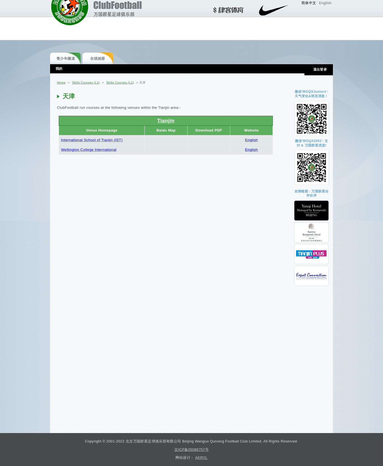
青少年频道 (65, 58)
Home (61, 82)
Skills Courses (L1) (86, 82)
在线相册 (97, 58)
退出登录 (320, 69)
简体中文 (308, 3)
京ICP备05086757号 (191, 449)
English (325, 3)
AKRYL (201, 457)
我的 (59, 69)
